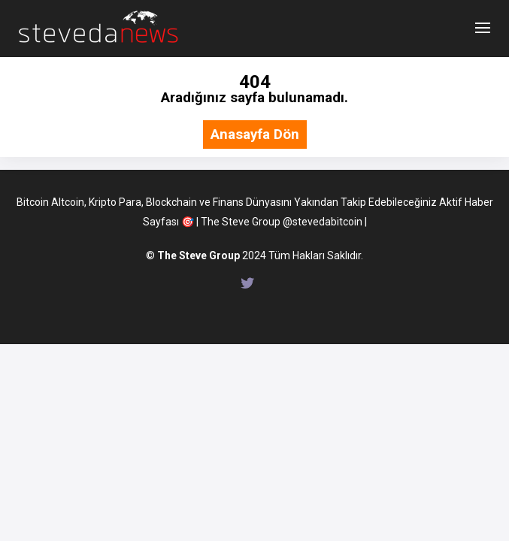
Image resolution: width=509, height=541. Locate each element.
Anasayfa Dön (255, 135)
